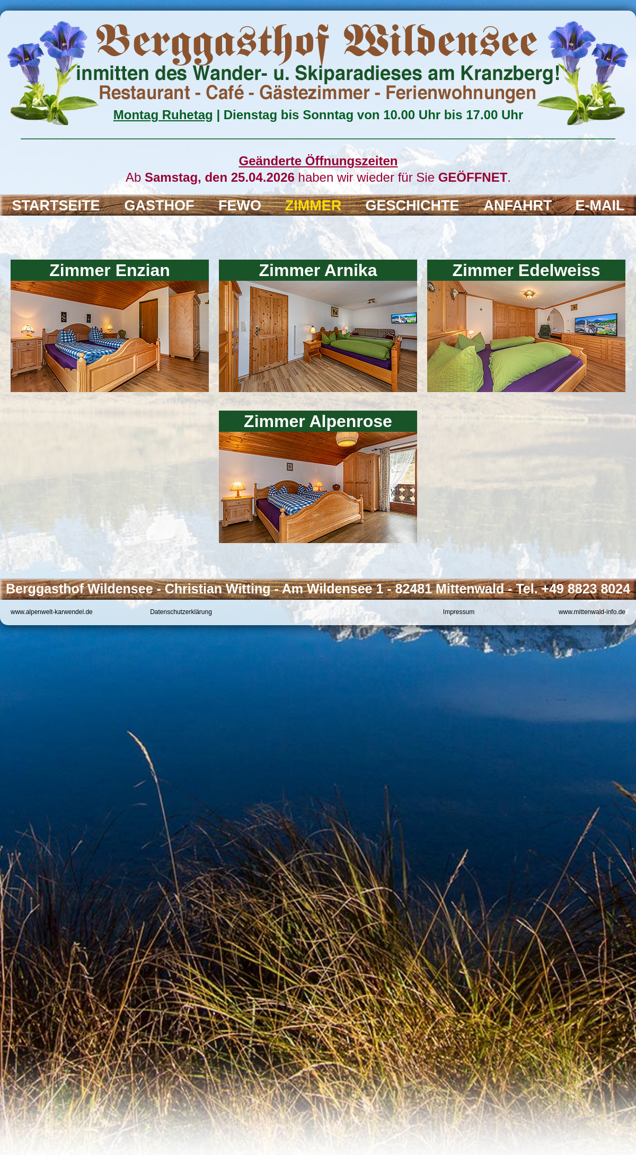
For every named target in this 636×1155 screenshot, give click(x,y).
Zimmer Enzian (109, 270)
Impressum (458, 612)
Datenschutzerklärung (181, 612)
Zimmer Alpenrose (318, 421)
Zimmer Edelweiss (526, 270)
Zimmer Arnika (318, 270)
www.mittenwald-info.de (592, 612)
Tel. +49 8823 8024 (573, 588)
